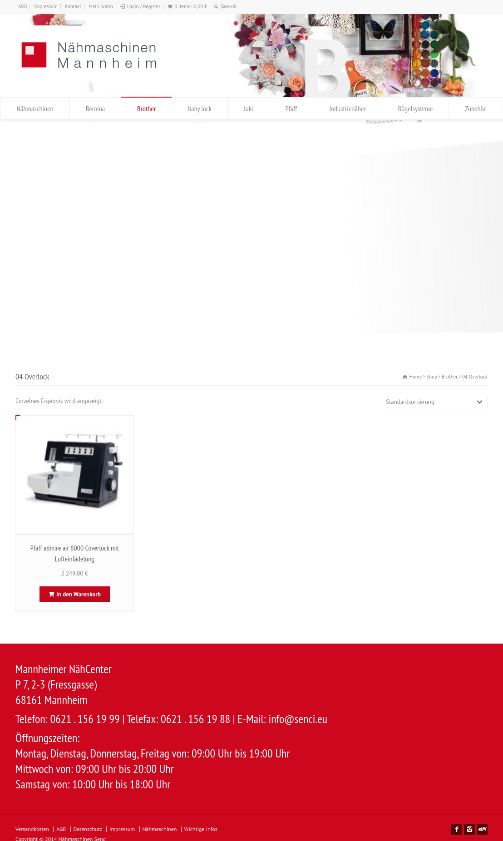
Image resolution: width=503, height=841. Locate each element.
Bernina (95, 108)
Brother (146, 108)
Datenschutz (88, 829)
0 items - (190, 6)
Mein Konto (101, 6)
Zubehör (475, 108)
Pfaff (291, 108)
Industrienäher (347, 108)
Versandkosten (32, 829)
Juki (248, 108)
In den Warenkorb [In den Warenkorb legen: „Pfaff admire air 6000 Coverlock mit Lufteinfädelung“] (78, 594)
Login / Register (143, 6)
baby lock (200, 108)
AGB (22, 6)
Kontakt (73, 6)
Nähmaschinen (35, 108)
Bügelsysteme (415, 108)
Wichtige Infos (200, 829)
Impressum (46, 6)
